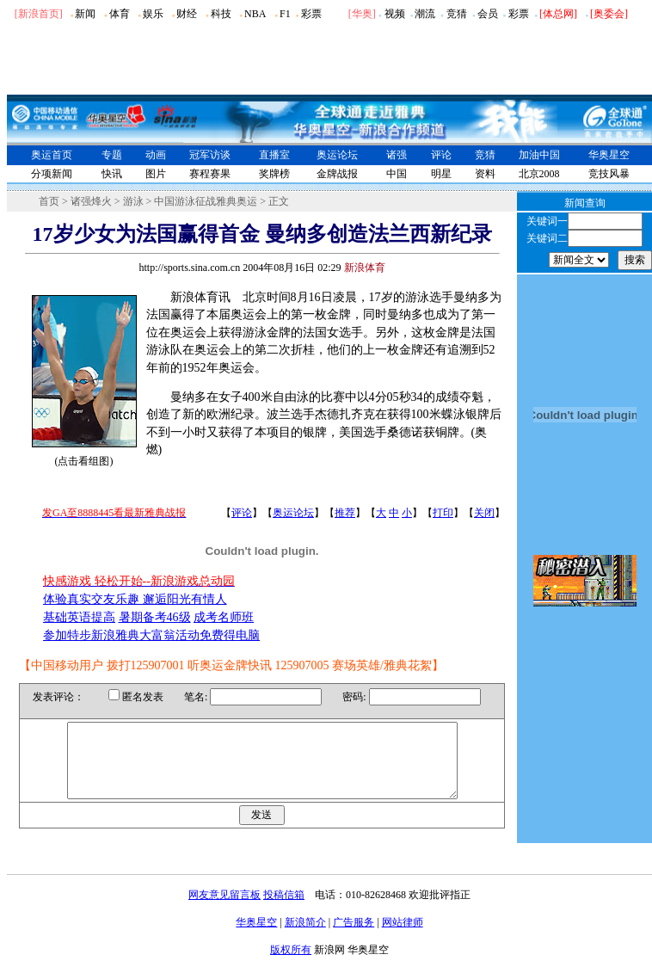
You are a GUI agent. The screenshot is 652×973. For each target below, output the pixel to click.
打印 (443, 513)
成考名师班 (224, 617)
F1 (285, 14)
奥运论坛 (337, 155)
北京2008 (539, 174)
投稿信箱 (283, 910)
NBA (255, 14)
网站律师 (402, 938)
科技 (221, 14)
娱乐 (153, 14)
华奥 (362, 14)
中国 (396, 174)
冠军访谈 (210, 155)
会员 (487, 14)
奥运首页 (51, 155)
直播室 (274, 155)
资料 (485, 174)
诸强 (396, 155)
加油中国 (539, 155)
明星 (441, 174)
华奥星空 (609, 155)
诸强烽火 (91, 201)
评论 (441, 155)
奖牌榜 (274, 174)
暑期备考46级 (155, 617)
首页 (49, 201)
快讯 (111, 174)
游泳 (133, 201)
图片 (155, 174)
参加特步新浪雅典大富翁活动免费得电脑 (151, 635)
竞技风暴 (609, 174)
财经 (186, 14)
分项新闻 (51, 174)
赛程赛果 (210, 174)
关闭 (484, 513)
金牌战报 (337, 174)
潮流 (425, 14)
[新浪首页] (39, 14)
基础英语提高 (79, 617)
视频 (394, 14)
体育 (119, 14)
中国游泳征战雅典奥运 (205, 201)
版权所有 (290, 965)
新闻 (85, 14)
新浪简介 (305, 938)
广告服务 (353, 938)
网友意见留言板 (224, 910)
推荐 (345, 513)
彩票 (311, 14)
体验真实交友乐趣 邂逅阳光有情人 (135, 599)
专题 (111, 155)
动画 (155, 155)
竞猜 (456, 14)
